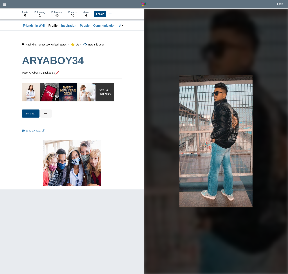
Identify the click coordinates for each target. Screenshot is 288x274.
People (84, 25)
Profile (53, 25)
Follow (100, 13)
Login (280, 3)
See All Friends (105, 92)
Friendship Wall (34, 25)
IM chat (30, 113)
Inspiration (68, 25)
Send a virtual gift (33, 130)
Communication (104, 25)
